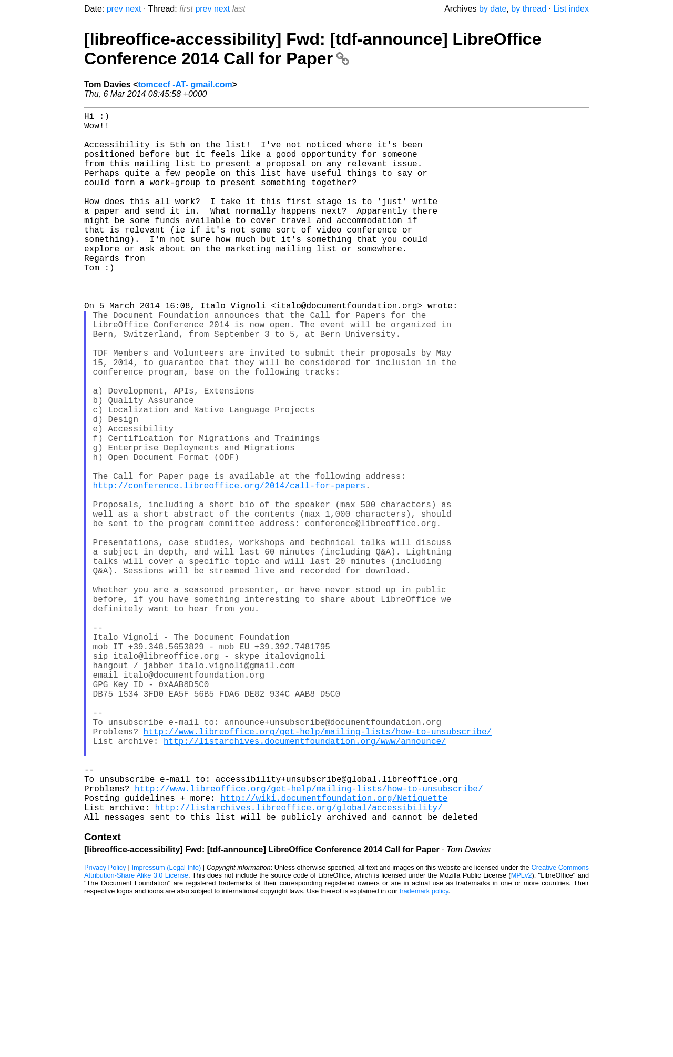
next (133, 8)
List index (571, 8)
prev (115, 8)
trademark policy (424, 1049)
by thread (528, 8)
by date (492, 8)
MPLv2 (521, 1033)
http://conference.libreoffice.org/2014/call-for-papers (229, 569)
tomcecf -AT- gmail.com (185, 84)
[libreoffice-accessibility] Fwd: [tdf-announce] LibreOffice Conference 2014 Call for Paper (312, 48)
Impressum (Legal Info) (166, 1025)
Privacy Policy (105, 1025)
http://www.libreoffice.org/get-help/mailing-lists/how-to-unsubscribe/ (318, 870)
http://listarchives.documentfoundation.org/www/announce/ (305, 882)
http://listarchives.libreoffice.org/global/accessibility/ (298, 963)
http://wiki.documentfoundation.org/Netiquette (333, 951)
